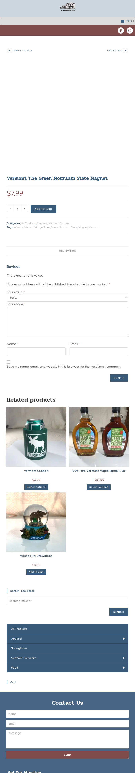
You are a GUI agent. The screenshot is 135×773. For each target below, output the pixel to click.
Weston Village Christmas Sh (89, 740)
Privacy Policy (75, 759)
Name (12, 230)
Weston (18, 113)
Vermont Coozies (36, 357)
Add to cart (43, 95)
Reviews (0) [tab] (67, 137)
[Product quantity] (17, 94)
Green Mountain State (64, 113)
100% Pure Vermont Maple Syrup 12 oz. (98, 357)
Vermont (94, 113)
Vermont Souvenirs (60, 109)
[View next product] (125, 50)
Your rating (16, 178)
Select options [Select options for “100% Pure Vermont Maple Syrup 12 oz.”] (98, 373)
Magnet (82, 113)
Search (118, 498)
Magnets (42, 109)
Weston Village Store (37, 113)
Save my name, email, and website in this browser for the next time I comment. (64, 253)
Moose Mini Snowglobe (36, 442)
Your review (16, 190)
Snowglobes (19, 534)
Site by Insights (96, 759)
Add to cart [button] (36, 458)
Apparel (69, 525)
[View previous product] (9, 50)
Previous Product (22, 50)
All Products (28, 109)
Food (69, 554)
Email (75, 230)
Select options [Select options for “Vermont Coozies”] (36, 373)
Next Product (114, 50)
